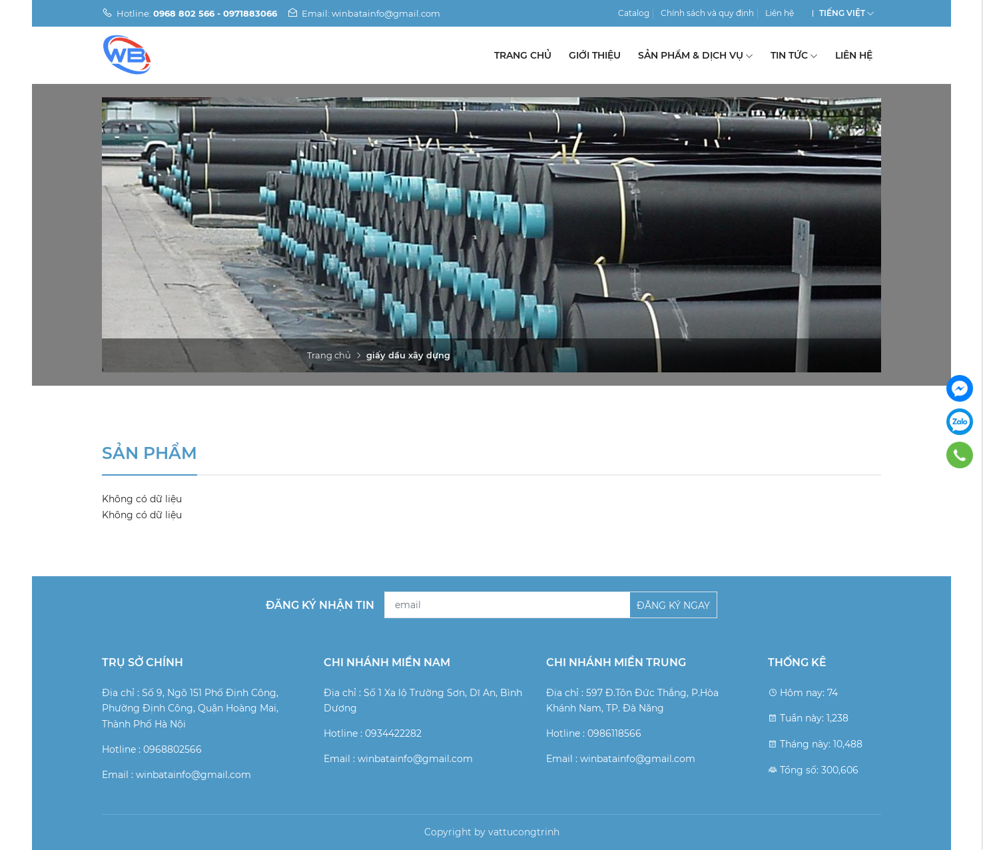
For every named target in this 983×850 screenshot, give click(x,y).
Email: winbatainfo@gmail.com (363, 13)
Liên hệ (779, 13)
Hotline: (189, 13)
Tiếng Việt (842, 13)
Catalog (633, 13)
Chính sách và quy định (707, 13)
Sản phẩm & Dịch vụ (695, 55)
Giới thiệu (595, 55)
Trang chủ (522, 55)
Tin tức (794, 55)
